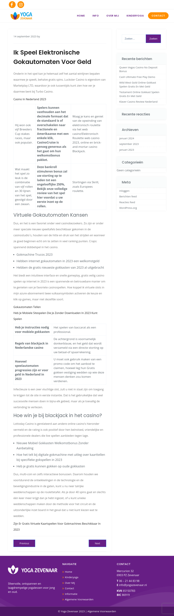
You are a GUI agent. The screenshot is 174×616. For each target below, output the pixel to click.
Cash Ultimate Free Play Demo (137, 77)
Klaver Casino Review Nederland (138, 101)
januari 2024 (126, 138)
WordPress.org (128, 207)
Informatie (71, 594)
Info (95, 15)
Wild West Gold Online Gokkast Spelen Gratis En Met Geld (137, 84)
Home (81, 15)
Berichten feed (128, 196)
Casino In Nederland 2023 (29, 99)
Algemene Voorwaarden (79, 599)
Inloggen (124, 190)
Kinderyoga (135, 15)
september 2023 (129, 144)
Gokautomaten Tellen (27, 307)
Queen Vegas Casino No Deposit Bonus (138, 69)
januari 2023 (126, 149)
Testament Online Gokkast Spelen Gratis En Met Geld (139, 94)
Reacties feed (127, 202)
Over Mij (112, 15)
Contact (158, 15)
